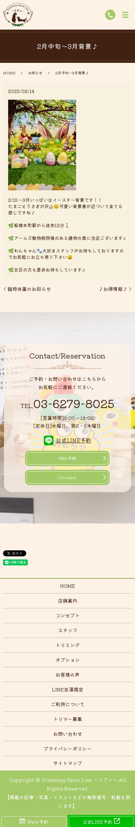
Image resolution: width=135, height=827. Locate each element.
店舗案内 (67, 600)
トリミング (68, 644)
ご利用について (68, 704)
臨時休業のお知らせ (29, 288)
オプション (68, 659)
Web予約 (67, 458)
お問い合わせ (67, 733)
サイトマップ (67, 763)
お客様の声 (68, 674)
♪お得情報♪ (112, 288)
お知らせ (35, 72)
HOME (9, 72)
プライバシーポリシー (67, 748)
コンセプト (68, 615)
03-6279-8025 (67, 403)
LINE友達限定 (67, 689)
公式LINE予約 (73, 440)
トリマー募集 (67, 718)
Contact (67, 477)
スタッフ (67, 630)
